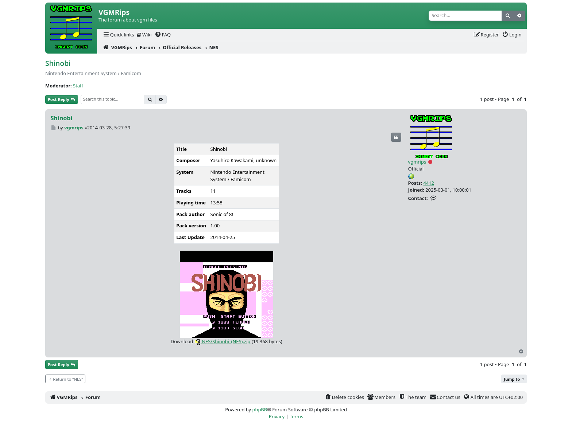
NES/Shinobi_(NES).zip (222, 341)
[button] (514, 379)
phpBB (259, 409)
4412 (428, 183)
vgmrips (417, 161)
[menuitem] (118, 34)
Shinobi (57, 63)
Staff (78, 85)
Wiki (144, 34)
